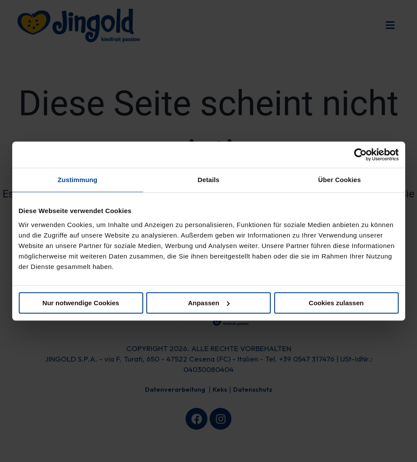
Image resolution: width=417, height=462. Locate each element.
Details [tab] (209, 179)
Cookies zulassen (336, 303)
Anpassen (209, 303)
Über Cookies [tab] (339, 179)
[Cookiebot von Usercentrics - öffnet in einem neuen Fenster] (360, 154)
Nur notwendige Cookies (80, 303)
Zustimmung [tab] (77, 179)
